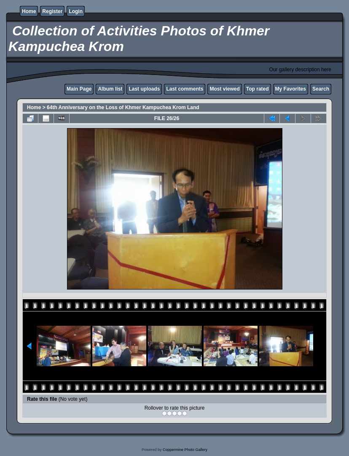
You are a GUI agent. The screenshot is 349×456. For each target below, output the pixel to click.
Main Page (79, 89)
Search (320, 89)
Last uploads (144, 89)
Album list (110, 89)
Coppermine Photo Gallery (185, 450)
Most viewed (224, 89)
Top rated (257, 89)
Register (52, 11)
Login (76, 11)
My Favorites (290, 89)
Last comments (184, 89)
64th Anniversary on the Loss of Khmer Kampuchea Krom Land (123, 107)
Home (29, 11)
